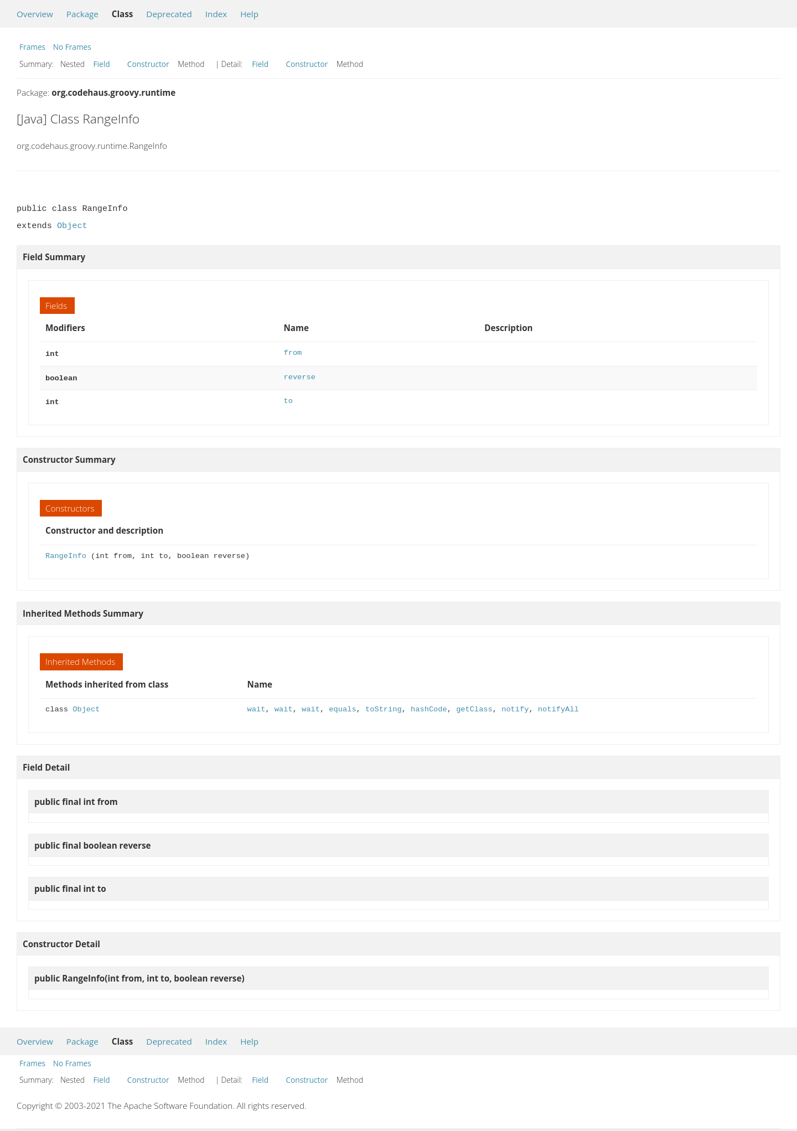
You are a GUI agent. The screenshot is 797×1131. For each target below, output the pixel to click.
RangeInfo (65, 553)
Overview (35, 13)
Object (72, 225)
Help (249, 13)
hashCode (429, 706)
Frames (32, 47)
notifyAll (558, 706)
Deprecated (169, 13)
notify (515, 706)
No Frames (72, 47)
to (288, 399)
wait (256, 706)
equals (342, 706)
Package (82, 13)
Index (216, 13)
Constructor (148, 64)
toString (383, 706)
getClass (474, 706)
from (293, 353)
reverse (299, 376)
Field (102, 64)
